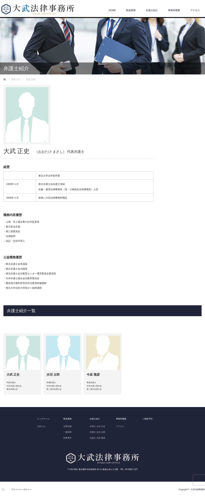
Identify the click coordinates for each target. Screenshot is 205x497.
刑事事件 (67, 438)
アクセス (195, 10)
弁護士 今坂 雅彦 (97, 438)
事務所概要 (174, 10)
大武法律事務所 (198, 489)
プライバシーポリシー (21, 489)
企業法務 (67, 426)
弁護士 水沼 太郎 (97, 432)
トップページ (43, 419)
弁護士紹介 (152, 10)
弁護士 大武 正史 (97, 426)
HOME (112, 10)
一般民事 (67, 432)
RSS (2, 488)
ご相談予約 (147, 419)
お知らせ (41, 426)
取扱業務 (131, 10)
